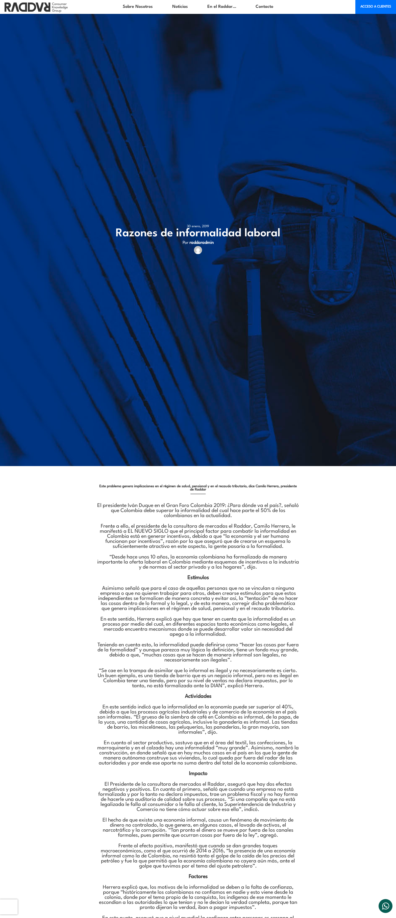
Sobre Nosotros (138, 7)
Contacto (264, 7)
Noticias (180, 7)
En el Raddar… (221, 7)
